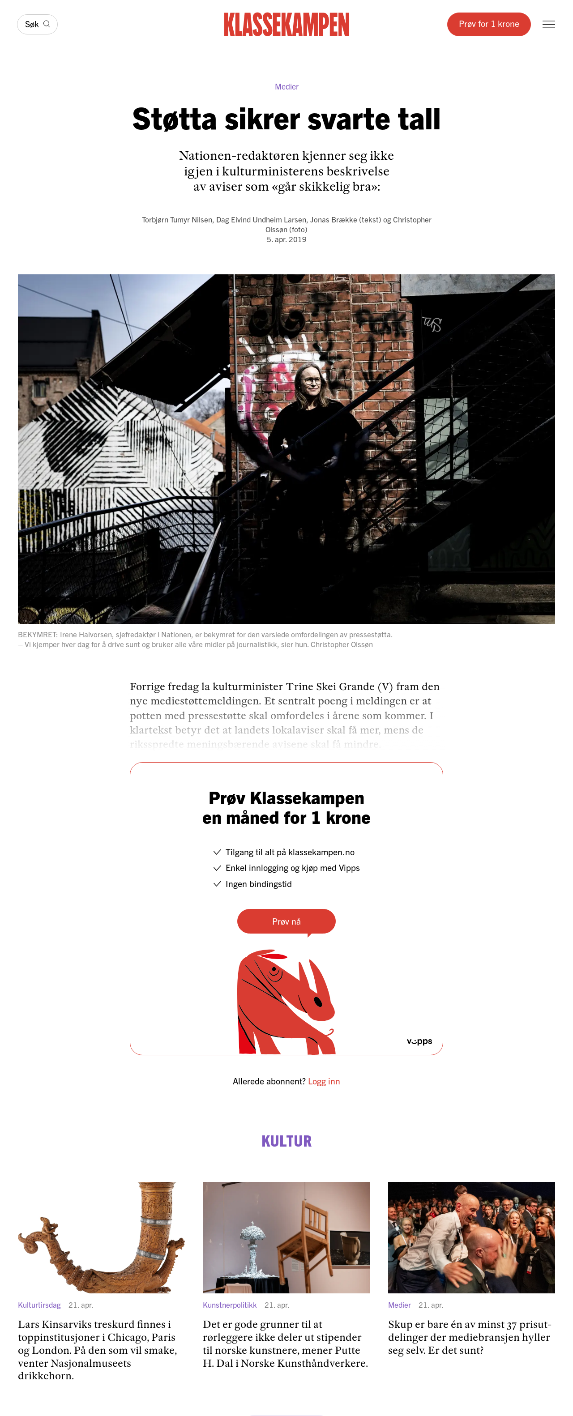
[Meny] (549, 24)
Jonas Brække (333, 219)
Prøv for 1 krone (489, 23)
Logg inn (324, 1080)
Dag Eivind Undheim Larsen (261, 219)
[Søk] (37, 24)
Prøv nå (286, 920)
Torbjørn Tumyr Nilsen (177, 219)
